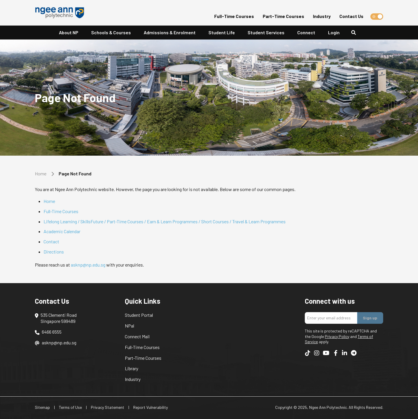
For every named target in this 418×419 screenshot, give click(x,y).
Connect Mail (137, 336)
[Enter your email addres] (331, 318)
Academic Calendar (62, 231)
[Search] (356, 33)
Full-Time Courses (234, 16)
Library (131, 368)
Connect (306, 32)
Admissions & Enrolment (170, 32)
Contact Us (351, 16)
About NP (68, 32)
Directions (54, 251)
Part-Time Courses (283, 16)
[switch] (376, 16)
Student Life (221, 32)
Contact (51, 241)
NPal (129, 325)
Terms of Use (70, 407)
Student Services (266, 32)
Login (334, 32)
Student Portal (139, 315)
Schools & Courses (111, 32)
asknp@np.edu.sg (88, 264)
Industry (322, 16)
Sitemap (42, 407)
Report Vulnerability (150, 407)
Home (40, 173)
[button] (69, 33)
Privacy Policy (337, 336)
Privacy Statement (107, 407)
